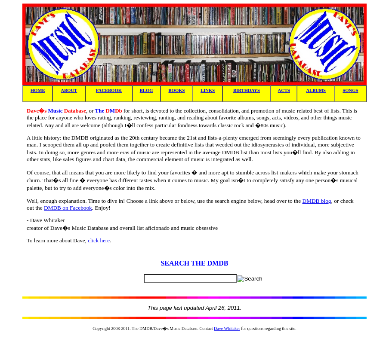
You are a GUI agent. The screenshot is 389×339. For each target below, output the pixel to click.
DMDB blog (317, 201)
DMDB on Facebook (68, 208)
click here (99, 240)
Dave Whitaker (227, 328)
